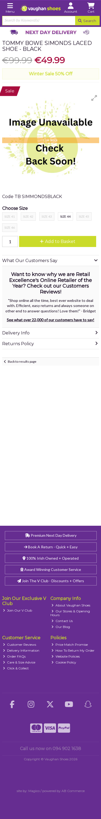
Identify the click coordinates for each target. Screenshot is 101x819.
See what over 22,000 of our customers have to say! (50, 319)
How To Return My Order (73, 650)
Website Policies (65, 656)
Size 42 (28, 216)
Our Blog (60, 627)
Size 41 (9, 216)
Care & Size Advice (19, 662)
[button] (94, 98)
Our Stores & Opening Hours (70, 613)
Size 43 (46, 216)
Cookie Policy (63, 662)
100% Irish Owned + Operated (51, 558)
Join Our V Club (17, 610)
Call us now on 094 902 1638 (50, 748)
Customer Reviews (19, 645)
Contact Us (62, 621)
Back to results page (22, 361)
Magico (34, 791)
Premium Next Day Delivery (50, 535)
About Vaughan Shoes (70, 605)
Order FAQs (14, 656)
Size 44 (65, 216)
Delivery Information (21, 650)
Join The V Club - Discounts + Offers (50, 580)
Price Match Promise (69, 645)
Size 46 (9, 227)
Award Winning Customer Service (50, 569)
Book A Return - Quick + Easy (51, 547)
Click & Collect (16, 668)
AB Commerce (73, 791)
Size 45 (84, 216)
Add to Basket (57, 241)
